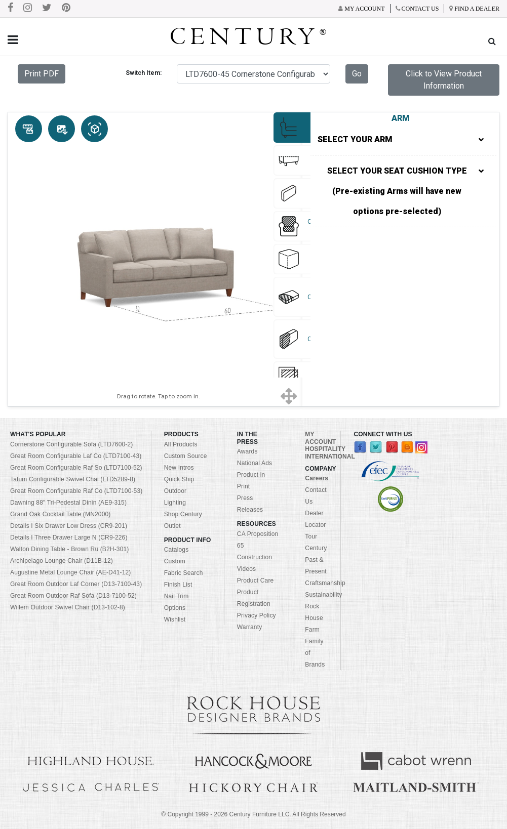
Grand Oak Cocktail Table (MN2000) (60, 514)
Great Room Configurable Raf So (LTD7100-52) (76, 467)
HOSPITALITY (325, 448)
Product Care (255, 580)
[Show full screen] (288, 396)
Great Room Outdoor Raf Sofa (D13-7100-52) (73, 595)
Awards (247, 451)
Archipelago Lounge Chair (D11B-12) (61, 560)
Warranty (249, 627)
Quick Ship (179, 479)
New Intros (179, 467)
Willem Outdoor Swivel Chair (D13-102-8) (67, 607)
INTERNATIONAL (330, 456)
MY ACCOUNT (320, 438)
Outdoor (175, 490)
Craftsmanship (325, 583)
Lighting (175, 502)
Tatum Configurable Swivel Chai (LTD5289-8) (72, 479)
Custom (174, 561)
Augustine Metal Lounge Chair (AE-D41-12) (70, 572)
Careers (316, 478)
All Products (181, 444)
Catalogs (176, 549)
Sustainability (323, 594)
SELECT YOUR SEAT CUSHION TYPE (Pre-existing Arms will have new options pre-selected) (405, 191)
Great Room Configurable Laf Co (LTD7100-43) (75, 456)
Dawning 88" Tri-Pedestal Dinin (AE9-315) (68, 502)
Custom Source (185, 456)
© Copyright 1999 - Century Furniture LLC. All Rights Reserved (253, 814)
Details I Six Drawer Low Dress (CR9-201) (68, 525)
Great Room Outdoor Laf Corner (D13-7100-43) (76, 584)
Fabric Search (183, 572)
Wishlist (175, 619)
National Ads (254, 463)
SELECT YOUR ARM (401, 140)
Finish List (178, 584)
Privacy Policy (256, 615)
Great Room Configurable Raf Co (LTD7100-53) (76, 490)
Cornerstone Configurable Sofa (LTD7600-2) (71, 444)
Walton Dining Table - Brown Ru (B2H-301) (69, 549)
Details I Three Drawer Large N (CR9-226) (69, 537)
